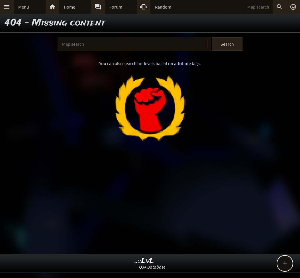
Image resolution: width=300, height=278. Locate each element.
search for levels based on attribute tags (162, 63)
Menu (23, 7)
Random (163, 7)
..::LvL (144, 261)
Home (69, 7)
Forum (115, 7)
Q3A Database (152, 267)
